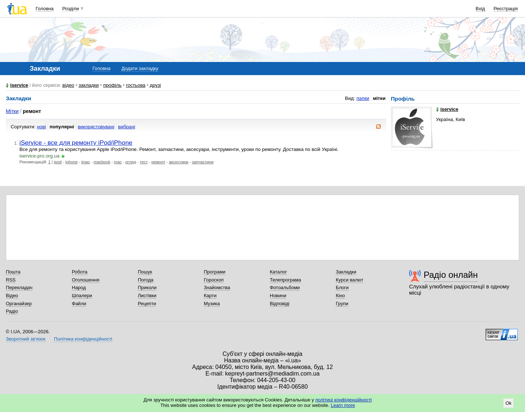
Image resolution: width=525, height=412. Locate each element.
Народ (79, 287)
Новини (278, 295)
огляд (130, 162)
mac (118, 162)
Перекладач (19, 287)
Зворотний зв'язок (25, 339)
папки (363, 98)
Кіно (340, 295)
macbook (102, 162)
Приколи (147, 287)
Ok (508, 403)
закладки (88, 85)
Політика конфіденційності (83, 339)
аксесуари (178, 162)
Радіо (12, 311)
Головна (45, 8)
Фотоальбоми (285, 287)
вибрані (126, 126)
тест (144, 162)
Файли (79, 303)
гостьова (135, 85)
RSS (11, 280)
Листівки (147, 295)
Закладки (346, 272)
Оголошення (86, 280)
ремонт (158, 162)
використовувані (96, 126)
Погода (145, 280)
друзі (155, 85)
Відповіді (279, 303)
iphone (71, 162)
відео (68, 85)
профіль (112, 85)
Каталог (278, 272)
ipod (58, 162)
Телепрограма (285, 280)
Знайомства (217, 287)
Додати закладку (139, 68)
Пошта (13, 272)
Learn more (343, 405)
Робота (80, 272)
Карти (210, 295)
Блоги (342, 287)
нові (41, 126)
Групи (342, 303)
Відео (12, 295)
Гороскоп (213, 280)
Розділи (70, 8)
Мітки (12, 111)
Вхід (480, 8)
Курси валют (349, 280)
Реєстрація (506, 8)
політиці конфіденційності (343, 400)
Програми (214, 272)
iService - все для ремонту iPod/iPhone (75, 142)
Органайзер (19, 303)
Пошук (145, 272)
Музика (212, 303)
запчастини (203, 162)
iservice (19, 85)
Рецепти (147, 303)
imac (85, 162)
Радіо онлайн (451, 275)
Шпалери (82, 295)
